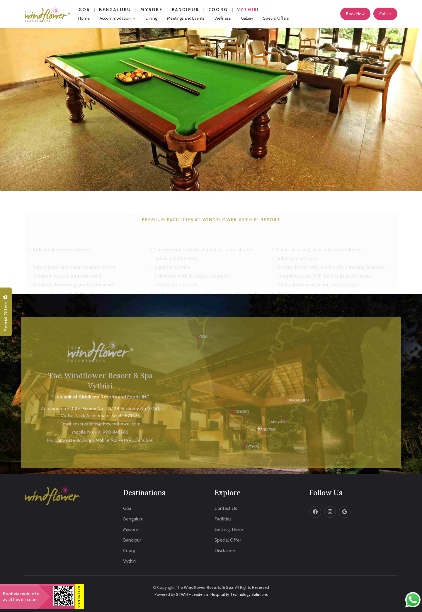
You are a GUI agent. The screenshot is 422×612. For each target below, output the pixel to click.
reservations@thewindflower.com (106, 443)
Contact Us (226, 508)
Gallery (247, 18)
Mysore (151, 9)
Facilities (223, 519)
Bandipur (185, 9)
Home (84, 18)
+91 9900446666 (136, 459)
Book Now (355, 13)
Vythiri (248, 9)
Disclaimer (225, 550)
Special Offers (5, 313)
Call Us (385, 13)
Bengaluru (115, 9)
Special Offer (228, 540)
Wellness (223, 18)
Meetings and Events (186, 18)
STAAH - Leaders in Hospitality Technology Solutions (222, 594)
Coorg (218, 9)
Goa (84, 9)
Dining (151, 18)
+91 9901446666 (111, 451)
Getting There (229, 529)
